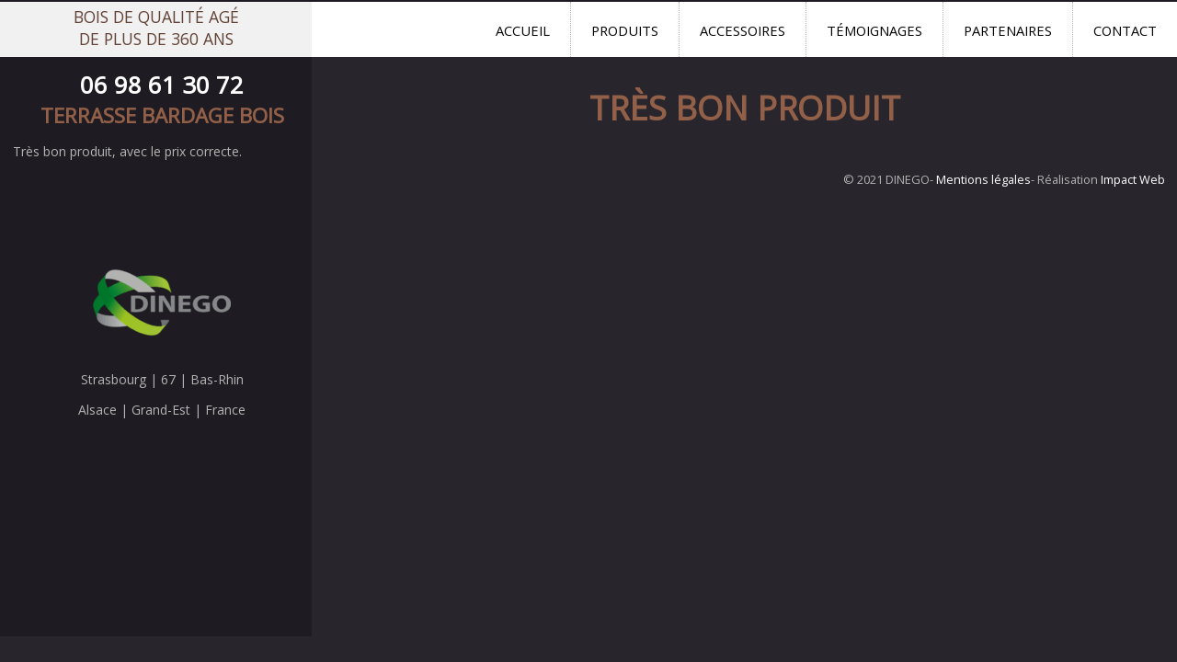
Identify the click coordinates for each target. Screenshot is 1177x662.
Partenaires (1008, 30)
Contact (1125, 30)
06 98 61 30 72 (162, 85)
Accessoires (742, 30)
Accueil (523, 30)
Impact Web (1133, 179)
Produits (624, 30)
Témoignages (874, 30)
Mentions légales (983, 179)
